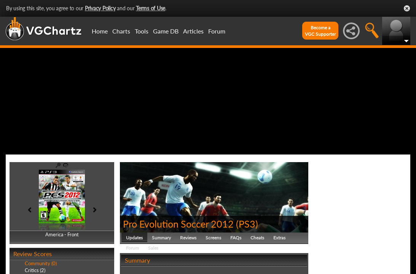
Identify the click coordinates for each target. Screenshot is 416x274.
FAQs (235, 238)
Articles (193, 31)
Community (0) (41, 263)
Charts (121, 31)
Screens (213, 238)
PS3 (247, 223)
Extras (279, 238)
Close (407, 8)
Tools (141, 31)
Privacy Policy (100, 8)
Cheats (257, 238)
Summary (161, 238)
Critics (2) (35, 270)
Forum (216, 31)
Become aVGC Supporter (320, 31)
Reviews (188, 238)
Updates (134, 238)
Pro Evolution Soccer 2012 (178, 223)
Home (100, 31)
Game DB (166, 31)
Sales (153, 248)
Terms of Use (150, 8)
